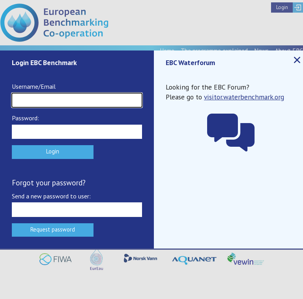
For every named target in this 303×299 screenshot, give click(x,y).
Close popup (296, 60)
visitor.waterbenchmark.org (244, 96)
